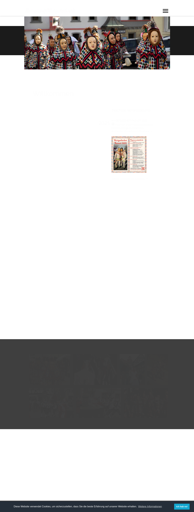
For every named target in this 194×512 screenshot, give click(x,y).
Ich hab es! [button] (182, 506)
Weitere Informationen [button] (150, 506)
